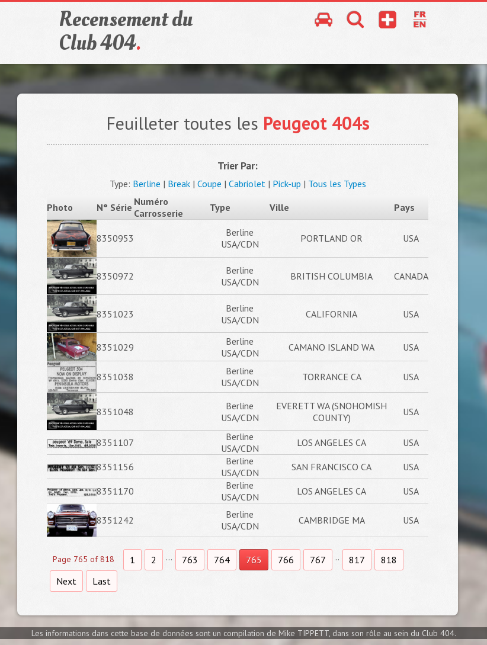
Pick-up (287, 184)
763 (190, 560)
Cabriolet (247, 184)
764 (222, 560)
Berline (147, 184)
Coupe (209, 184)
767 (318, 560)
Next (66, 581)
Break (179, 184)
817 (357, 560)
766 (286, 560)
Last (101, 581)
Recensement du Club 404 (126, 31)
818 (389, 560)
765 (254, 560)
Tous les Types (337, 184)
